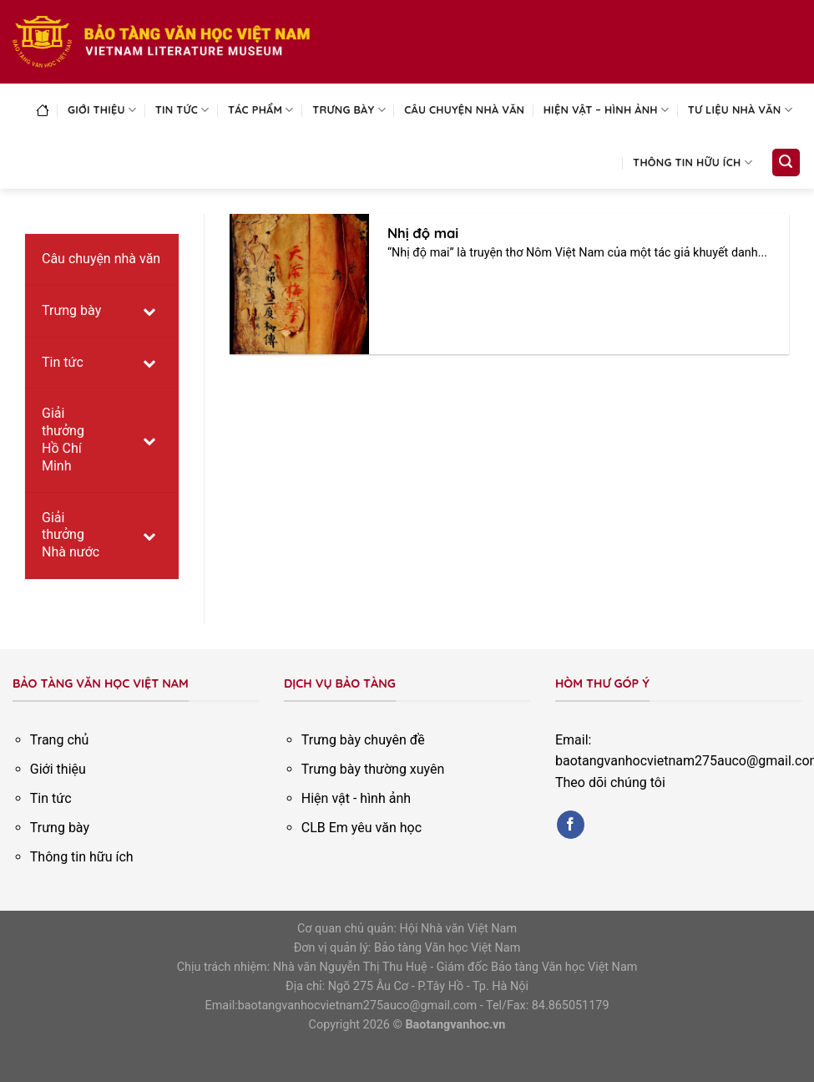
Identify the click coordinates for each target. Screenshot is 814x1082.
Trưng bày (349, 110)
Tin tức (182, 110)
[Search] (786, 162)
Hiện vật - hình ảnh (356, 798)
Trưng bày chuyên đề (363, 740)
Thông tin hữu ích (692, 162)
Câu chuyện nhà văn (464, 109)
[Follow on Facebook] (570, 824)
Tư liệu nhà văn (740, 110)
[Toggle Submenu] (149, 311)
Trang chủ (59, 740)
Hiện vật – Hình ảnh (607, 110)
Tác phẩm (261, 110)
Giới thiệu (102, 110)
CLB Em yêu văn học (361, 828)
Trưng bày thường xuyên (373, 769)
